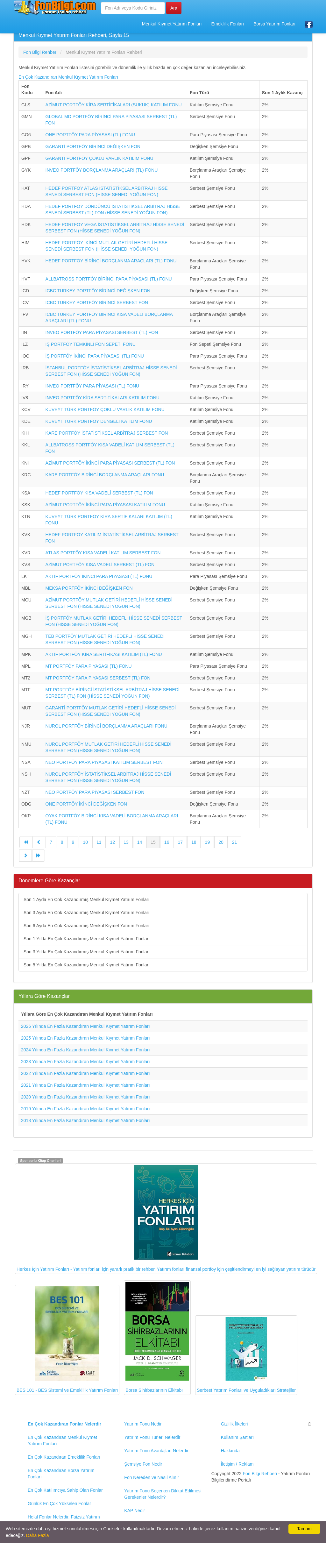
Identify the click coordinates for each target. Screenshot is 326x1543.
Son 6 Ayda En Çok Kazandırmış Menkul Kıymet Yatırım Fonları (86, 925)
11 (99, 842)
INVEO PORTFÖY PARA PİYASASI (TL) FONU (92, 385)
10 (85, 842)
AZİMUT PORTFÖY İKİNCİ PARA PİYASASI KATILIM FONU (105, 504)
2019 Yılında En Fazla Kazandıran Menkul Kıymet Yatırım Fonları (85, 1108)
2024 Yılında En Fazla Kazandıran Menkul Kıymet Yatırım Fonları (85, 1049)
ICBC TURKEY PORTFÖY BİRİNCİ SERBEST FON (97, 302)
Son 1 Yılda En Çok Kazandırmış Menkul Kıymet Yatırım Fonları (87, 938)
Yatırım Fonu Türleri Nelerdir (152, 1437)
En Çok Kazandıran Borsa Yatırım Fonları (61, 1473)
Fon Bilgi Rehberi (260, 1473)
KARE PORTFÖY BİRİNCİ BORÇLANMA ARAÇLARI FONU (105, 474)
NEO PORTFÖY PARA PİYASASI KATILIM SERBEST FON (104, 762)
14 (139, 842)
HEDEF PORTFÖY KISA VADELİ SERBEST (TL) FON (99, 492)
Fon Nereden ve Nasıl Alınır (151, 1477)
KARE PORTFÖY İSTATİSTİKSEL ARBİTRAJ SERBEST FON (107, 433)
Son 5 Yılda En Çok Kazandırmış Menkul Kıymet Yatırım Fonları (87, 964)
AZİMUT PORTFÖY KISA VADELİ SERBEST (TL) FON (100, 564)
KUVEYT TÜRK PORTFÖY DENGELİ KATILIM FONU (99, 421)
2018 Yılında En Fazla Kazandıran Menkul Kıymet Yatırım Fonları (85, 1120)
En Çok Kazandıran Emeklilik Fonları (64, 1457)
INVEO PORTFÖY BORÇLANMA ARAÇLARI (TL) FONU (102, 170)
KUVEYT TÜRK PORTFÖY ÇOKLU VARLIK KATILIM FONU (105, 409)
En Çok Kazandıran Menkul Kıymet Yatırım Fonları (68, 77)
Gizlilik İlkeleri (234, 1423)
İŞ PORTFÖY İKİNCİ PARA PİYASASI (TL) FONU (95, 356)
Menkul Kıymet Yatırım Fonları (172, 23)
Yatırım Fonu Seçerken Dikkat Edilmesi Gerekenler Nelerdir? (163, 1494)
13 (126, 842)
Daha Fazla (37, 1535)
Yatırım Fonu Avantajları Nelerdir (156, 1450)
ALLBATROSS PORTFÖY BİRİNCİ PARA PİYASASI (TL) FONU (109, 278)
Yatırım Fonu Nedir (142, 1423)
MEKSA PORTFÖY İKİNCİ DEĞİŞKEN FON (89, 588)
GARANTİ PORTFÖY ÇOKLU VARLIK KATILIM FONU (99, 158)
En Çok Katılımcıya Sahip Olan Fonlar (65, 1490)
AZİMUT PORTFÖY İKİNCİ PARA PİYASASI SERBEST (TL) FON (110, 463)
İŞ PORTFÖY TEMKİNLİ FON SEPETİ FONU (91, 344)
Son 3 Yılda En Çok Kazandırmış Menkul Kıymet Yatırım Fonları (87, 951)
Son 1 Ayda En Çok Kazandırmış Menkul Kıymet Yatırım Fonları (86, 899)
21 (234, 842)
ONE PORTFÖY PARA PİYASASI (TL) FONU (90, 134)
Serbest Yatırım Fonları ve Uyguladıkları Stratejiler (246, 1355)
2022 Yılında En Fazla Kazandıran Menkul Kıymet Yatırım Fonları (85, 1073)
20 (220, 842)
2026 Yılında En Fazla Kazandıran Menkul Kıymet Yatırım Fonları (85, 1026)
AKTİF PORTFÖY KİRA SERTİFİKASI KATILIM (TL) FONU (104, 654)
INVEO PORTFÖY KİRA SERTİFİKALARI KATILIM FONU (102, 397)
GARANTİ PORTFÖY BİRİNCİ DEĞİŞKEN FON (93, 146)
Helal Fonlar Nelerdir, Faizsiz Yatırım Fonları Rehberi (64, 1520)
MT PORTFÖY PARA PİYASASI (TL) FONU (89, 666)
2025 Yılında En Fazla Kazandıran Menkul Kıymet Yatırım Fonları (85, 1038)
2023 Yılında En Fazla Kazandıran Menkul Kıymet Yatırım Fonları (85, 1061)
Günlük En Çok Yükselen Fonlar (59, 1503)
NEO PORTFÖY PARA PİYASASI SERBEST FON (95, 792)
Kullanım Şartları (237, 1437)
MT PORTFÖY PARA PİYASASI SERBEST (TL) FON (98, 677)
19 (207, 842)
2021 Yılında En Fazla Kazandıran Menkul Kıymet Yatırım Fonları (85, 1085)
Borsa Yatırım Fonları (274, 23)
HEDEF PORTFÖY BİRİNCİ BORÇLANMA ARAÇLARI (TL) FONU (111, 260)
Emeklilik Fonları (227, 23)
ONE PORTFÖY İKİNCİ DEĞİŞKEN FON (86, 804)
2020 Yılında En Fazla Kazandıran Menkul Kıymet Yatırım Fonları (85, 1096)
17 (180, 842)
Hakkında (230, 1450)
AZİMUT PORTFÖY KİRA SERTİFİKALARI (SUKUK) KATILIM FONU (114, 104)
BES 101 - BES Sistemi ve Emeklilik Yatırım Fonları (67, 1339)
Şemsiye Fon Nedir (143, 1464)
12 (112, 842)
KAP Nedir (134, 1510)
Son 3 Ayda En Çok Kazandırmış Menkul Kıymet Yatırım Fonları (86, 912)
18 (193, 842)
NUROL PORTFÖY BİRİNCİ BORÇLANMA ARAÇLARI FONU (106, 726)
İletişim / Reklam (237, 1464)
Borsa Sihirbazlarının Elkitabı (157, 1337)
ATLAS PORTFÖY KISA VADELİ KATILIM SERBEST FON (103, 552)
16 (166, 842)
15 (153, 842)
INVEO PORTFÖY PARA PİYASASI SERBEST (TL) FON (102, 332)
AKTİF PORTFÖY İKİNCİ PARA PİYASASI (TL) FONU (99, 576)
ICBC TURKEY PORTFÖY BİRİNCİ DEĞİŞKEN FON (98, 290)
